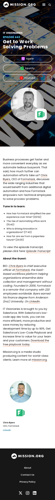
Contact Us (27, 474)
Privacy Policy (27, 481)
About (27, 467)
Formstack (28, 179)
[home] (19, 5)
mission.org (39, 360)
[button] (44, 4)
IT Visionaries (13, 33)
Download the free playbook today (26, 342)
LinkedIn (7, 430)
